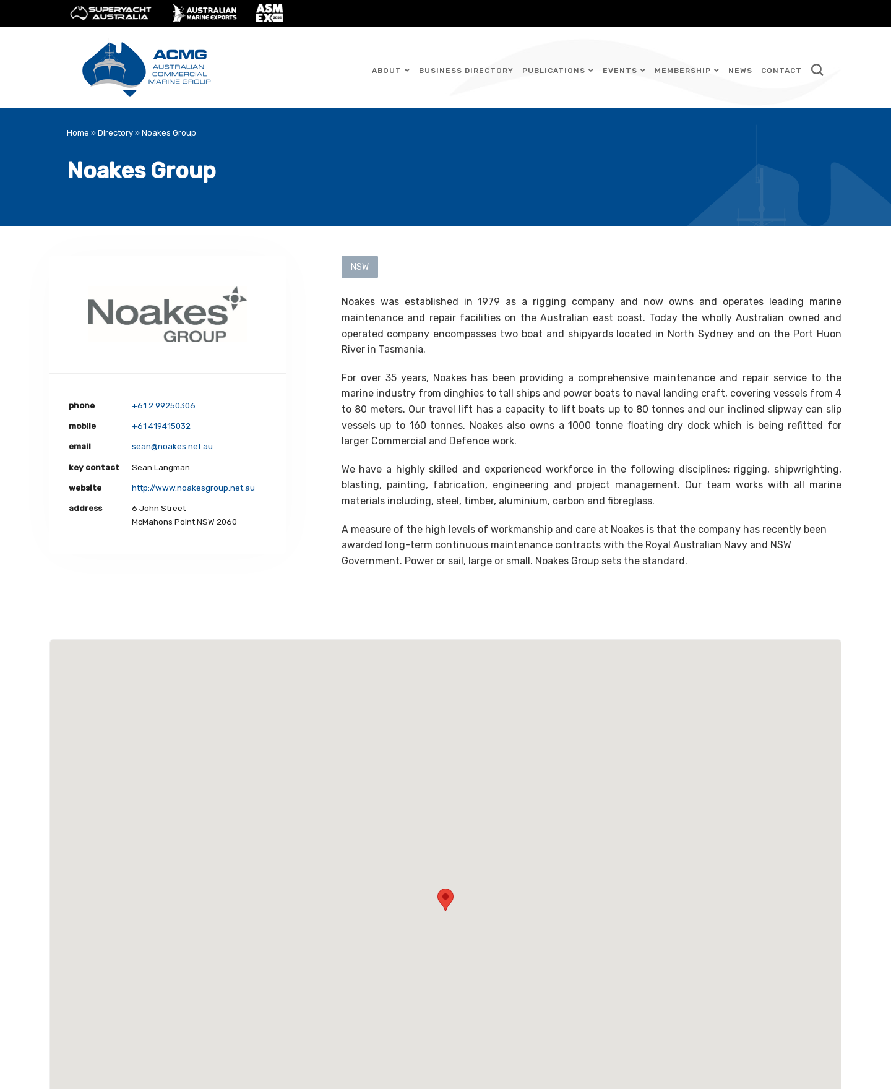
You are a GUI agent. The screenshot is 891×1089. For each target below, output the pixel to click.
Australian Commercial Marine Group (147, 67)
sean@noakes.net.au (172, 446)
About (387, 70)
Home (78, 132)
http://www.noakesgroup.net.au (193, 488)
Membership (683, 70)
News (740, 70)
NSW (360, 267)
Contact (781, 70)
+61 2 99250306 (164, 405)
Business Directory (466, 70)
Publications (553, 70)
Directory (115, 132)
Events (620, 70)
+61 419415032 (161, 426)
